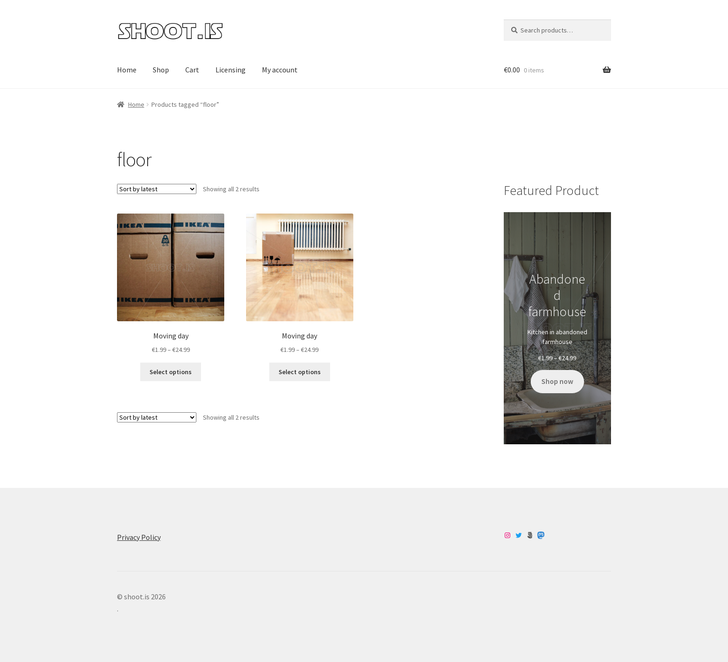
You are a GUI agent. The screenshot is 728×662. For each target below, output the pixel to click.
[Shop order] (156, 189)
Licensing (230, 69)
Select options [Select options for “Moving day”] (171, 372)
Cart (192, 69)
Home (126, 69)
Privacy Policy (139, 537)
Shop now (557, 381)
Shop (161, 69)
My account (280, 69)
